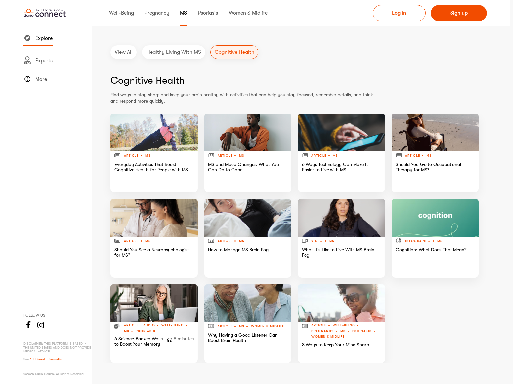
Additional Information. (47, 359)
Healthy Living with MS (173, 52)
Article (131, 155)
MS (148, 155)
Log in (399, 13)
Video (317, 241)
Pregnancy (322, 331)
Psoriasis (145, 331)
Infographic (418, 241)
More (35, 79)
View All (124, 52)
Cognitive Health (234, 52)
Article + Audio (139, 325)
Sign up (459, 13)
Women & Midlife (267, 326)
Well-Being (172, 325)
